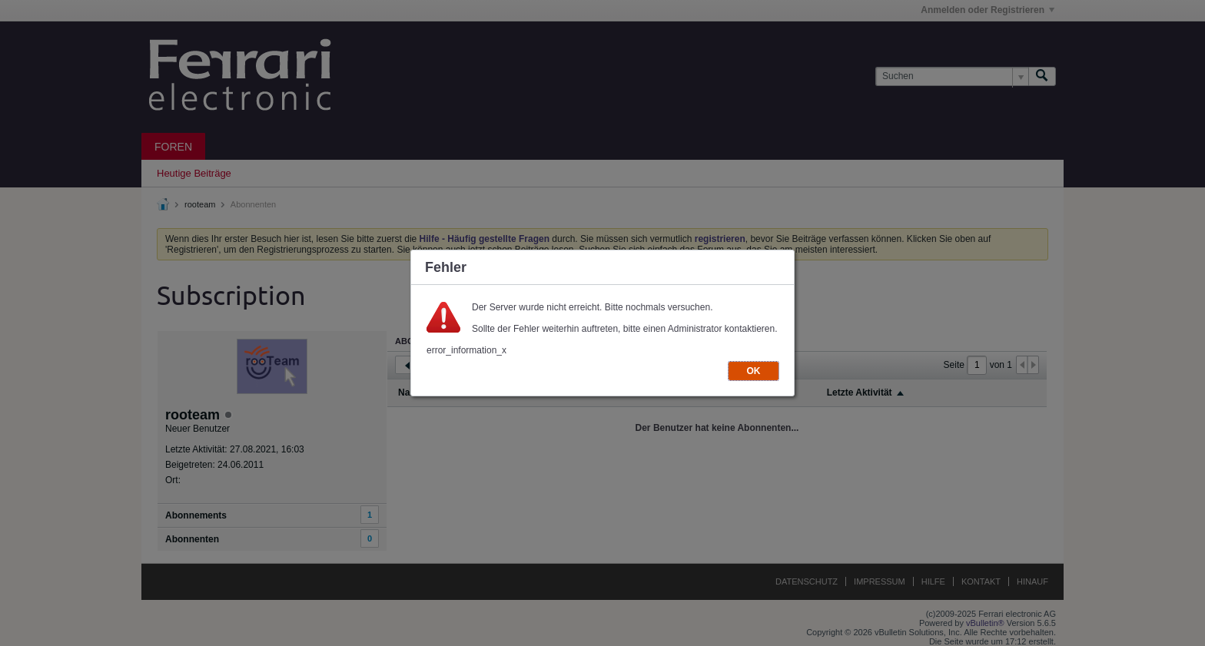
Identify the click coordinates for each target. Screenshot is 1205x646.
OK (754, 371)
